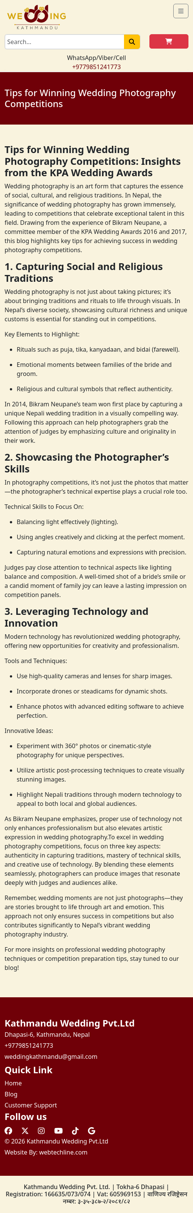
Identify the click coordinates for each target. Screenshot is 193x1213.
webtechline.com (63, 1152)
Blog (11, 1094)
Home (13, 1083)
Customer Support (31, 1105)
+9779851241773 (96, 67)
